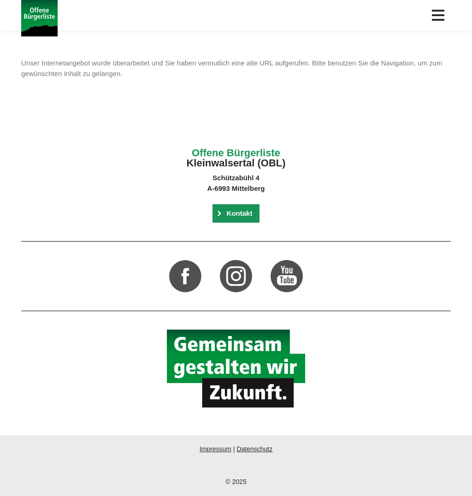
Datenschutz (254, 449)
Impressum (215, 449)
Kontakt (240, 213)
